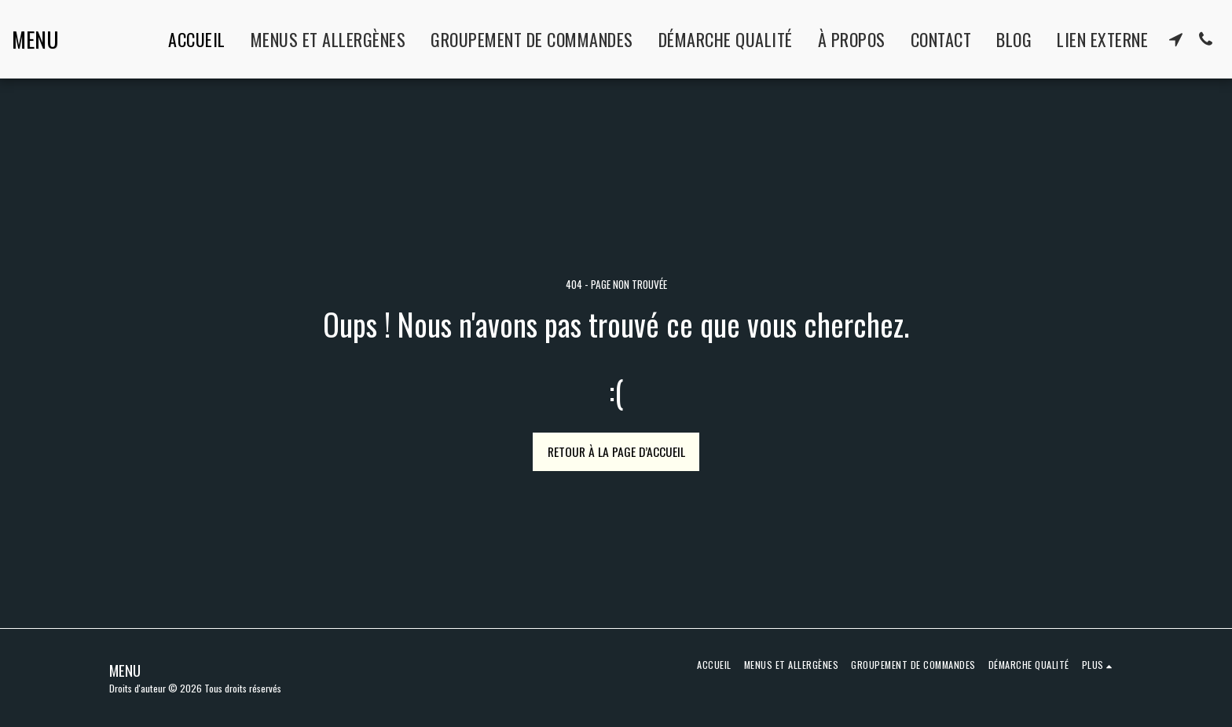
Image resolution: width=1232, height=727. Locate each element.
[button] (1175, 39)
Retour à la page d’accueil (616, 451)
